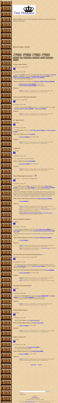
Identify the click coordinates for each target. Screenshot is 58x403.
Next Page (15, 59)
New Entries (16, 57)
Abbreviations (36, 57)
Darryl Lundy (34, 397)
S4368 (21, 330)
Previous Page (49, 57)
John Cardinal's (27, 401)
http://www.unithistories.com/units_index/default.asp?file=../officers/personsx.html (35, 212)
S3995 (21, 303)
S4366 (21, 90)
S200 (21, 280)
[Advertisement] (35, 34)
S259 (21, 209)
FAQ (21, 57)
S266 (21, 211)
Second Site (33, 401)
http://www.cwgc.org (46, 209)
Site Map (43, 57)
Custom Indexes (27, 57)
